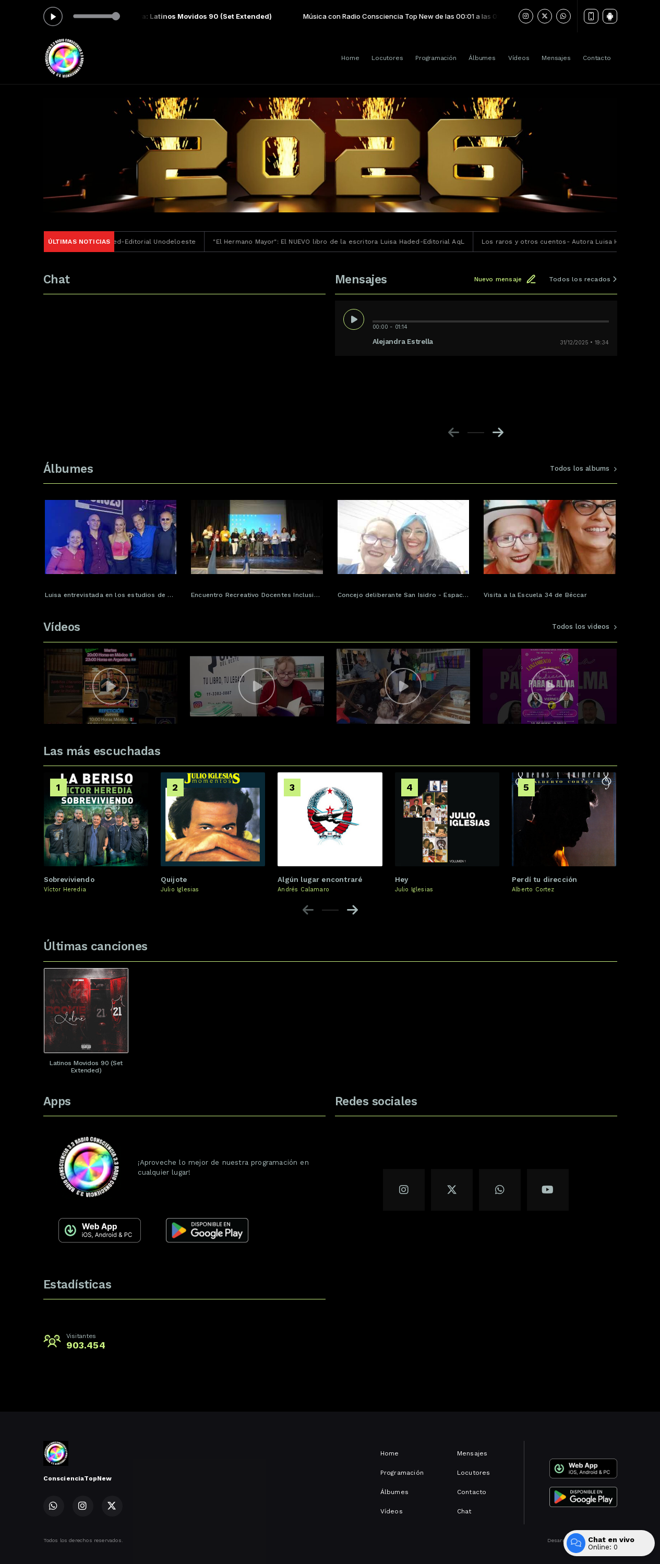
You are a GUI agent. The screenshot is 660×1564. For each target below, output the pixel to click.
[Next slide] (498, 432)
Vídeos (519, 58)
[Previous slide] (453, 432)
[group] (111, 545)
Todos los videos (584, 626)
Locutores (387, 58)
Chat (464, 1511)
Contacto (596, 58)
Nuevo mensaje (505, 279)
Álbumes (482, 58)
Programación (435, 58)
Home (350, 58)
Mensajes (556, 58)
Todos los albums (583, 468)
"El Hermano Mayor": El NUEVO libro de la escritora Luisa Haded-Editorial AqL (356, 241)
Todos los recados (583, 279)
